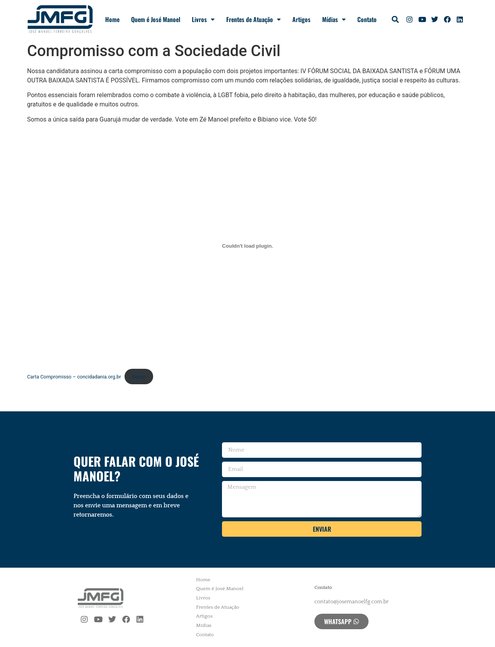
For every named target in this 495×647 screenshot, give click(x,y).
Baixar (139, 377)
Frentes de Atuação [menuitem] (217, 607)
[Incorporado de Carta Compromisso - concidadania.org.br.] (247, 246)
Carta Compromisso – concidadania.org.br (74, 377)
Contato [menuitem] (205, 634)
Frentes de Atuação (253, 19)
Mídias (334, 19)
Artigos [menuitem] (204, 616)
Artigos (301, 19)
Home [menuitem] (203, 579)
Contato (367, 19)
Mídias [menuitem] (204, 625)
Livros (203, 19)
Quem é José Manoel (155, 19)
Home (112, 19)
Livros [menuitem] (203, 598)
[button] (395, 19)
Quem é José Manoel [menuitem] (220, 588)
